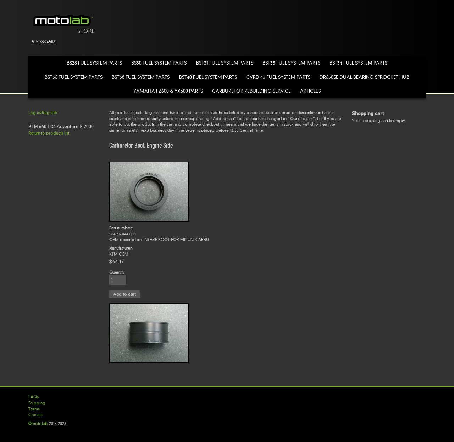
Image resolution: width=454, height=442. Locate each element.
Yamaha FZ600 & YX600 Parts (168, 91)
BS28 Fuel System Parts (94, 63)
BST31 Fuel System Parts (224, 63)
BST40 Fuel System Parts (208, 77)
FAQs (33, 396)
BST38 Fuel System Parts (141, 77)
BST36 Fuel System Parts (74, 77)
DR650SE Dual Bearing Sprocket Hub (364, 77)
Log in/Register (42, 112)
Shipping (36, 402)
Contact (35, 414)
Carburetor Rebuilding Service (251, 91)
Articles (310, 91)
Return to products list (48, 133)
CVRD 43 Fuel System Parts (278, 77)
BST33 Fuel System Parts (291, 63)
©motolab (38, 423)
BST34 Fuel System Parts (358, 63)
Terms (34, 408)
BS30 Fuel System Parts (159, 63)
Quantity (116, 272)
